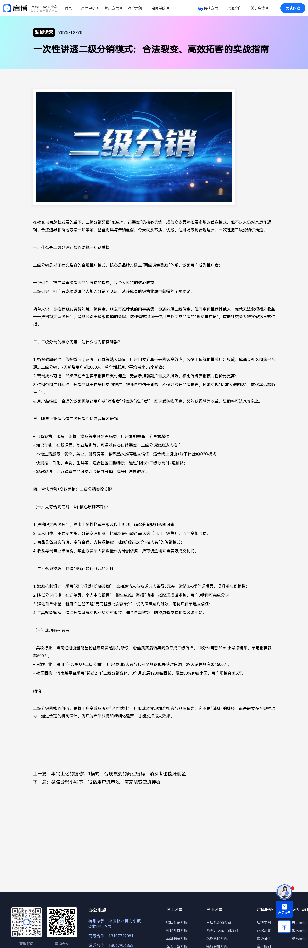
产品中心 (88, 8)
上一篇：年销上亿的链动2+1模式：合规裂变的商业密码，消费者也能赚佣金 (109, 773)
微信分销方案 (176, 922)
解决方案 (112, 8)
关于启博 (258, 8)
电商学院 (159, 8)
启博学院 (264, 922)
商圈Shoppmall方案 (222, 930)
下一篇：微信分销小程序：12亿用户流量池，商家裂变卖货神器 (97, 782)
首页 (68, 8)
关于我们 (299, 922)
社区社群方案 (176, 930)
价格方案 (211, 8)
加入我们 (299, 930)
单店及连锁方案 (218, 922)
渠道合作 (234, 8)
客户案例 (135, 8)
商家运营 (264, 930)
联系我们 (299, 938)
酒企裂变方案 (176, 938)
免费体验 (293, 8)
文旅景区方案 (217, 938)
